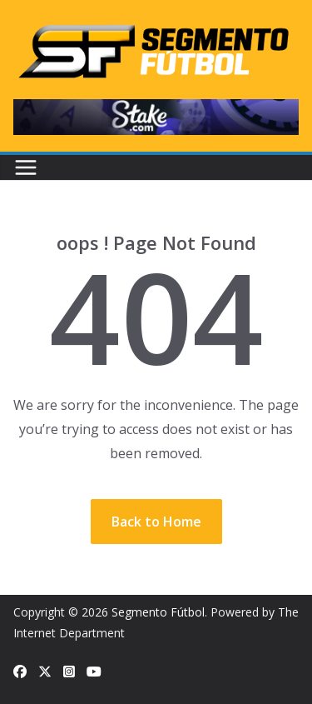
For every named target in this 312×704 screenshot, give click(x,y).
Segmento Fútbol (158, 612)
